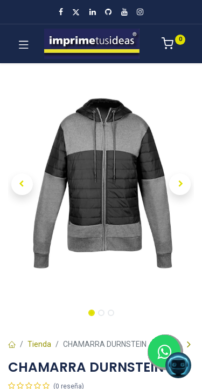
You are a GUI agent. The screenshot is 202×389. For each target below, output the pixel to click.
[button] (22, 184)
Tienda (39, 344)
